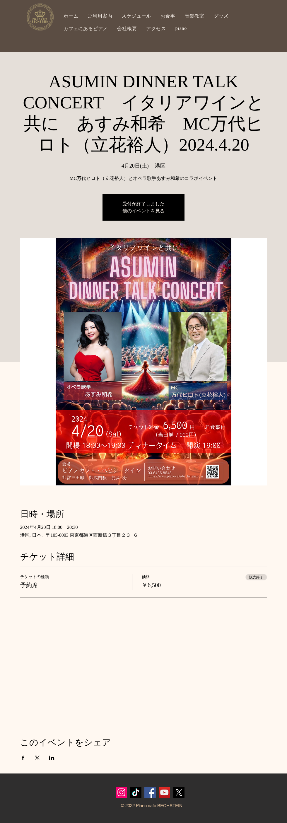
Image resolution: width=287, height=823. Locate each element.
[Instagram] (121, 792)
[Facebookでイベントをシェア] (23, 758)
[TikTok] (135, 792)
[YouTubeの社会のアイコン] (164, 792)
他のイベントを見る (143, 211)
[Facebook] (150, 792)
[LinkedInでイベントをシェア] (51, 758)
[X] (178, 792)
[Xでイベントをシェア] (37, 758)
